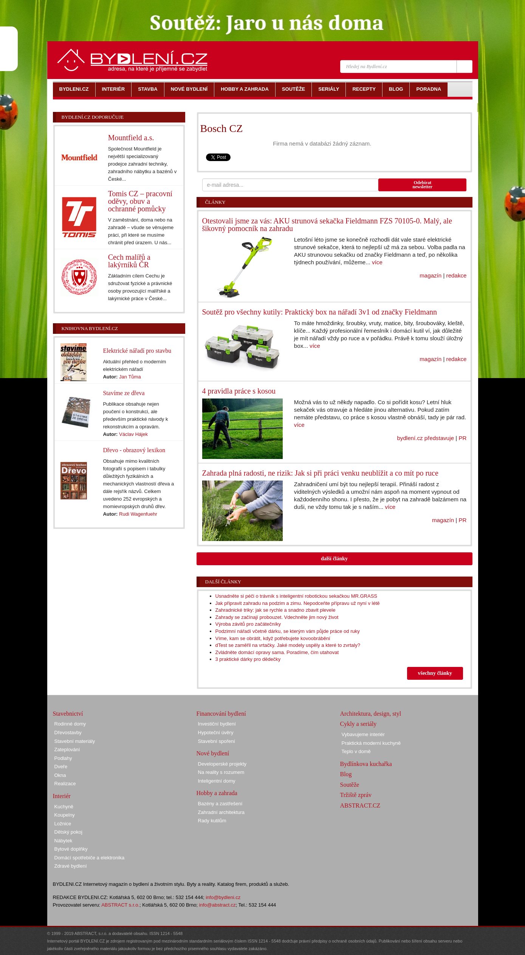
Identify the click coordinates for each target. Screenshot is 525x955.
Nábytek (63, 840)
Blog (346, 774)
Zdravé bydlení (70, 866)
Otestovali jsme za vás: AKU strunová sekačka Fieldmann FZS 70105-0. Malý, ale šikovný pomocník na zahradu (327, 225)
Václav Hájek (133, 434)
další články (334, 558)
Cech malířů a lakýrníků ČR (129, 261)
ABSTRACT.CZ (360, 805)
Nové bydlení (213, 753)
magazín (430, 275)
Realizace (65, 783)
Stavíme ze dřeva (123, 393)
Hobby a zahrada (217, 793)
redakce (456, 275)
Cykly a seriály (358, 724)
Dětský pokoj (68, 832)
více (377, 262)
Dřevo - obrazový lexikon (134, 450)
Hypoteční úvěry (216, 732)
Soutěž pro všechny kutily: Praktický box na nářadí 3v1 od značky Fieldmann (319, 312)
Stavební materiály (74, 741)
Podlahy (63, 758)
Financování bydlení (221, 713)
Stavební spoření (216, 741)
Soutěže (349, 784)
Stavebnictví (68, 713)
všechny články (435, 673)
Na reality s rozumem (221, 772)
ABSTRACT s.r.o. (120, 905)
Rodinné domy (70, 724)
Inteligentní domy (216, 781)
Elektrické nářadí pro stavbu (137, 350)
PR (462, 438)
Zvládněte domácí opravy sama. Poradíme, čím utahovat (277, 652)
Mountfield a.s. (131, 137)
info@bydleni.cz (223, 897)
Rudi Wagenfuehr (138, 514)
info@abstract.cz (217, 905)
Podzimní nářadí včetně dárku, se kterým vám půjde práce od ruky (287, 631)
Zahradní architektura (221, 812)
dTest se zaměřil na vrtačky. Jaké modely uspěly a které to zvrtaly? (287, 645)
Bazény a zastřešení (220, 803)
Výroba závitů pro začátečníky (248, 624)
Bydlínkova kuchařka (366, 764)
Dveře (61, 766)
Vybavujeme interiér (363, 734)
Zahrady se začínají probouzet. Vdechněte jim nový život (277, 617)
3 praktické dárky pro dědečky (248, 659)
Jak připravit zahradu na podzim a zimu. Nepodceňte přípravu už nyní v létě (297, 603)
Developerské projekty (222, 764)
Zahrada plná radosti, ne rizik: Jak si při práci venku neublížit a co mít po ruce (320, 473)
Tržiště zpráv (356, 795)
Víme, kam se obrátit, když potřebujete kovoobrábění (272, 638)
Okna (60, 775)
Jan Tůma (130, 377)
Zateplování (67, 749)
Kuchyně (64, 806)
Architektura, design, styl (370, 713)
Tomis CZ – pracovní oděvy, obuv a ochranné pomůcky (140, 201)
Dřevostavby (68, 732)
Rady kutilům (212, 820)
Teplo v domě (356, 751)
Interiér (62, 796)
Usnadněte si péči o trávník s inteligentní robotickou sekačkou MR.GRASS (296, 596)
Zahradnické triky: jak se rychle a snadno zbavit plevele (275, 610)
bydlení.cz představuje (425, 438)
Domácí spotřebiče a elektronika (89, 857)
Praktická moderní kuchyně (371, 743)
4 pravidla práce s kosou (239, 391)
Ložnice (62, 823)
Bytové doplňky (71, 849)
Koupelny (64, 815)
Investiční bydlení (217, 724)
